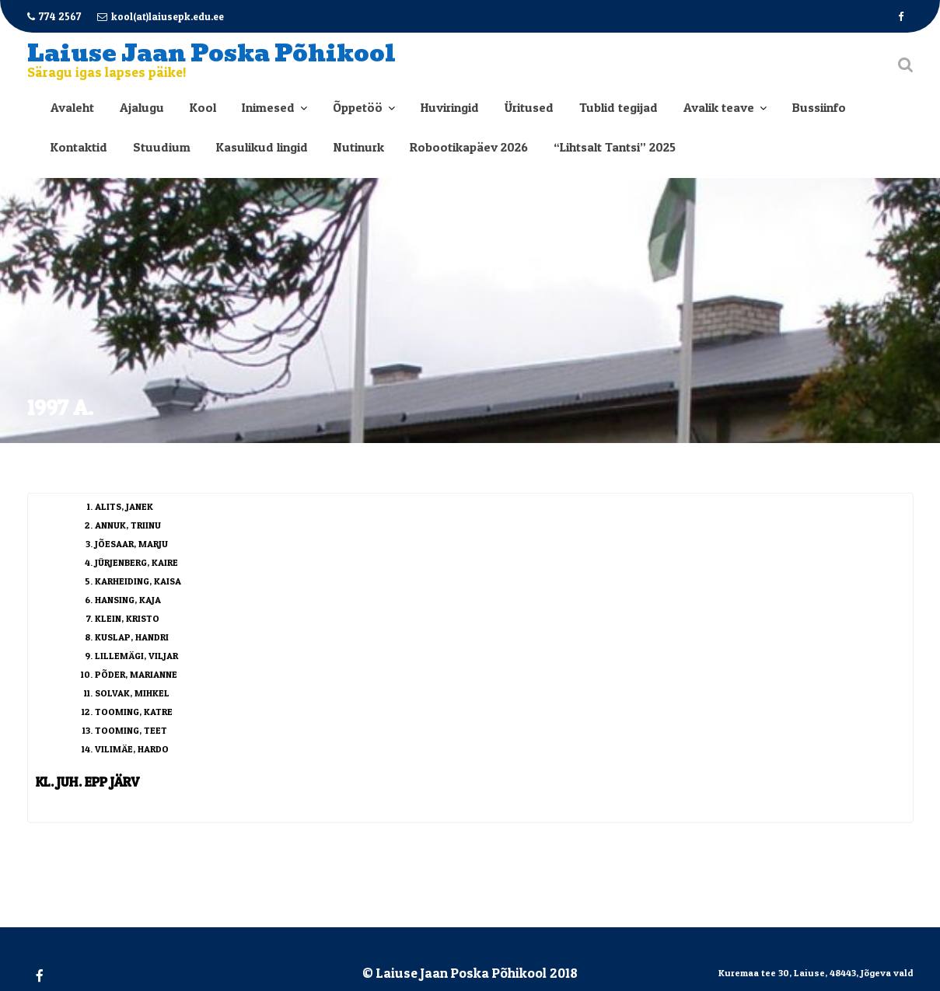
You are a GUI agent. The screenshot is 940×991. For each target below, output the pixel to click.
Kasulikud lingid (262, 147)
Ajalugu (142, 107)
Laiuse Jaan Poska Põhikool (211, 53)
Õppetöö (358, 107)
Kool (203, 107)
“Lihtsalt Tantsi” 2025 (615, 147)
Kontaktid (79, 147)
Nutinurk (359, 147)
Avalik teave (718, 107)
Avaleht (72, 107)
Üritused (529, 107)
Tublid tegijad (618, 107)
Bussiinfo (819, 107)
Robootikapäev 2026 (469, 147)
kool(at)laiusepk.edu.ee (160, 16)
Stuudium (161, 147)
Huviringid (450, 107)
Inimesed (268, 107)
